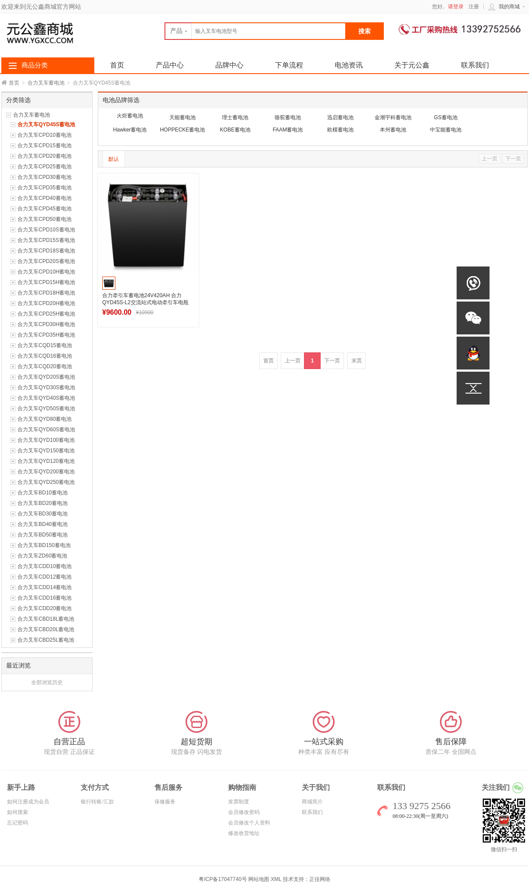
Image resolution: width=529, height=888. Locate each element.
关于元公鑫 (411, 65)
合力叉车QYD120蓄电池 (46, 461)
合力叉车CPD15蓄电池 (44, 145)
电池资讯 (349, 65)
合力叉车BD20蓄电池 (43, 503)
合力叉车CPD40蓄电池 (44, 198)
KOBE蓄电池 (235, 130)
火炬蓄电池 (130, 116)
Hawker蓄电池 (130, 130)
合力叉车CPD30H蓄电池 (46, 324)
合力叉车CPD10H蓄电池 (46, 272)
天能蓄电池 (182, 117)
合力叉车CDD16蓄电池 (44, 598)
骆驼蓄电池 (288, 117)
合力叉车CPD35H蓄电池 (46, 335)
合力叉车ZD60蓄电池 (42, 556)
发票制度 (238, 802)
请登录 (456, 7)
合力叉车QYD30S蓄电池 (46, 387)
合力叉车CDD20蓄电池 (44, 608)
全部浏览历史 (47, 682)
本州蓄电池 (393, 130)
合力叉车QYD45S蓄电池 (46, 124)
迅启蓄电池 (340, 117)
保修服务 (164, 802)
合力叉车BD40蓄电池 (43, 524)
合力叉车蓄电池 (46, 83)
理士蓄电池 (235, 117)
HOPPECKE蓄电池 (182, 130)
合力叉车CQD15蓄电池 (45, 345)
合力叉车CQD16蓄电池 (45, 356)
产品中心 (170, 65)
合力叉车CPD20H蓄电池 (46, 303)
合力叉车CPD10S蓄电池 (46, 230)
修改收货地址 (244, 833)
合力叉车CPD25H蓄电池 (46, 314)
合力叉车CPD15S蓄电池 (46, 240)
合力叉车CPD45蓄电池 (44, 209)
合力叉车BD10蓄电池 (43, 493)
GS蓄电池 (445, 117)
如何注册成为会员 (28, 802)
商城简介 (312, 802)
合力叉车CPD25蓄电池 (44, 166)
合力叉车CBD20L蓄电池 (46, 629)
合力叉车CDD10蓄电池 (44, 566)
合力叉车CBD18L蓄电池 (46, 619)
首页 (14, 83)
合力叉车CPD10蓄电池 (44, 135)
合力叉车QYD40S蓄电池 (46, 398)
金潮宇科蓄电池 (393, 117)
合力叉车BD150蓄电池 (44, 545)
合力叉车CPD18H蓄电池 (46, 293)
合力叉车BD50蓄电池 (43, 535)
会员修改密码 (244, 812)
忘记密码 (17, 823)
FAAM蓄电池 (288, 130)
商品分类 (34, 65)
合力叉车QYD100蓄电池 (46, 440)
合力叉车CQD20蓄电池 (45, 366)
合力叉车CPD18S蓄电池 (46, 251)
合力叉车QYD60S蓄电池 (46, 429)
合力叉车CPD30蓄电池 (44, 177)
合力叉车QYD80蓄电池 (44, 419)
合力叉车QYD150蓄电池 (46, 451)
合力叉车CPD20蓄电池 (44, 156)
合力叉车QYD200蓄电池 (46, 472)
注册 (473, 7)
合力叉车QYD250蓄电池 (46, 482)
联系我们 (475, 65)
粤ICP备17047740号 (223, 879)
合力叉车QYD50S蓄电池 (46, 408)
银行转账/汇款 (97, 802)
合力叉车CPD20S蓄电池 (46, 261)
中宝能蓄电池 (445, 130)
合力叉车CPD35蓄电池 (44, 188)
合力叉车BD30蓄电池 (43, 514)
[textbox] (255, 31)
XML (276, 879)
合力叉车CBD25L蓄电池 (46, 640)
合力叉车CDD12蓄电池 (44, 577)
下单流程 (289, 65)
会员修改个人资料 (249, 823)
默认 (113, 159)
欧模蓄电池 (340, 130)
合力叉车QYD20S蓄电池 (46, 377)
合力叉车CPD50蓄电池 (44, 219)
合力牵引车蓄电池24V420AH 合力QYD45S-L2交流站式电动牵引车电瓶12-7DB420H (145, 302)
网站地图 (258, 879)
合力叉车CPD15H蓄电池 (46, 282)
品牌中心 (229, 65)
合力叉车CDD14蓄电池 (44, 587)
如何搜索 (17, 812)
